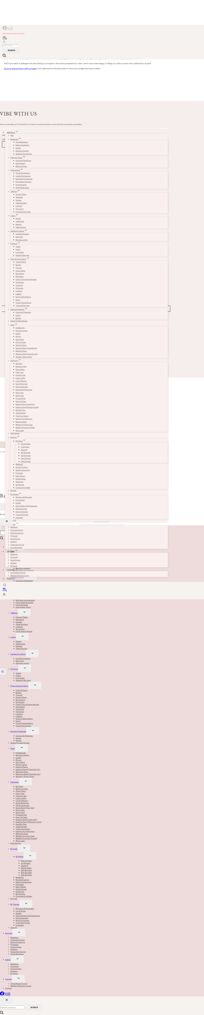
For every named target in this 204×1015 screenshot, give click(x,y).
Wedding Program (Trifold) (25, 428)
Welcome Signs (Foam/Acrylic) (27, 354)
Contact (11, 578)
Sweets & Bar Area (22, 255)
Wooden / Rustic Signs (24, 357)
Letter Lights (20, 378)
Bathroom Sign (21, 366)
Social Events (15, 539)
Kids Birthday (26, 444)
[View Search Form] (5, 585)
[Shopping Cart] (5, 38)
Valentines (19, 482)
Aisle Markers (20, 163)
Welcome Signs (21, 166)
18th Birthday (25, 453)
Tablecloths (20, 221)
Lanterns (19, 206)
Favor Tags (20, 372)
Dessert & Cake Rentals (18, 321)
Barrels (18, 265)
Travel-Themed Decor (23, 303)
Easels (18, 315)
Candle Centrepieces (23, 176)
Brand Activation (22, 467)
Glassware (19, 197)
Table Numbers (21, 203)
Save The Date (21, 401)
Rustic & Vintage (22, 512)
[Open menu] (3, 671)
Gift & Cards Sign (22, 387)
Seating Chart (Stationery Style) (27, 407)
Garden (18, 503)
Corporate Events (16, 530)
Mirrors (18, 336)
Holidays (13, 542)
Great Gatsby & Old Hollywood (26, 506)
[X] (8, 29)
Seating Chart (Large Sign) (25, 404)
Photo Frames (21, 342)
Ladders (19, 294)
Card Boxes (20, 282)
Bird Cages (19, 277)
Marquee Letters (22, 240)
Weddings (19, 464)
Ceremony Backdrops (23, 161)
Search (11, 50)
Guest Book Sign (22, 384)
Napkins (19, 224)
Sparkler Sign (20, 410)
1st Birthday (25, 447)
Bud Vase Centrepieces (24, 179)
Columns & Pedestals (23, 312)
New (12, 135)
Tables (18, 247)
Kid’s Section (15, 433)
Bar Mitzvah (20, 485)
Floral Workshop (16, 548)
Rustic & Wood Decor (23, 297)
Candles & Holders (22, 234)
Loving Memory (21, 381)
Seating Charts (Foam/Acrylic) (26, 348)
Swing (18, 300)
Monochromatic (21, 509)
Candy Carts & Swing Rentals (26, 279)
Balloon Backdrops (22, 145)
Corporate (19, 285)
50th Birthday (26, 461)
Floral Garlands (21, 185)
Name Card (20, 396)
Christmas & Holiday (23, 488)
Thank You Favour (22, 416)
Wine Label (20, 430)
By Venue (13, 566)
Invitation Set (20, 375)
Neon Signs (20, 339)
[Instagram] (11, 29)
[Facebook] (5, 29)
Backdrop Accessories (24, 154)
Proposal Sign (21, 399)
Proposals (19, 473)
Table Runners (21, 227)
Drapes (18, 148)
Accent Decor (21, 271)
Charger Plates (21, 194)
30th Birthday (26, 458)
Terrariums (20, 209)
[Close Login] (6, 521)
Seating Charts (21, 345)
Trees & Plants (21, 262)
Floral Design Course (17, 573)
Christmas (19, 288)
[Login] (4, 42)
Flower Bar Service (17, 545)
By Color (13, 491)
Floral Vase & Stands (23, 212)
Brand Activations (16, 533)
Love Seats (20, 252)
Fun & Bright (20, 500)
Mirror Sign (20, 393)
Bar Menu (19, 364)
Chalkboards (20, 328)
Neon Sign (19, 237)
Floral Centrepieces (23, 173)
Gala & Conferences (23, 470)
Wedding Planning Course (19, 576)
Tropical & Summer (23, 306)
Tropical (18, 268)
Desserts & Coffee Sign (24, 419)
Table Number (21, 413)
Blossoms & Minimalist (24, 497)
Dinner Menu (20, 369)
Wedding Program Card (24, 425)
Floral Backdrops (22, 142)
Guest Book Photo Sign (24, 390)
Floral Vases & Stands (23, 182)
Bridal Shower (21, 479)
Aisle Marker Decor (22, 188)
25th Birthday (26, 456)
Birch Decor (20, 274)
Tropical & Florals (22, 515)
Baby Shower (20, 476)
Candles (18, 200)
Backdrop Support (22, 151)
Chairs (18, 249)
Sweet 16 (24, 450)
